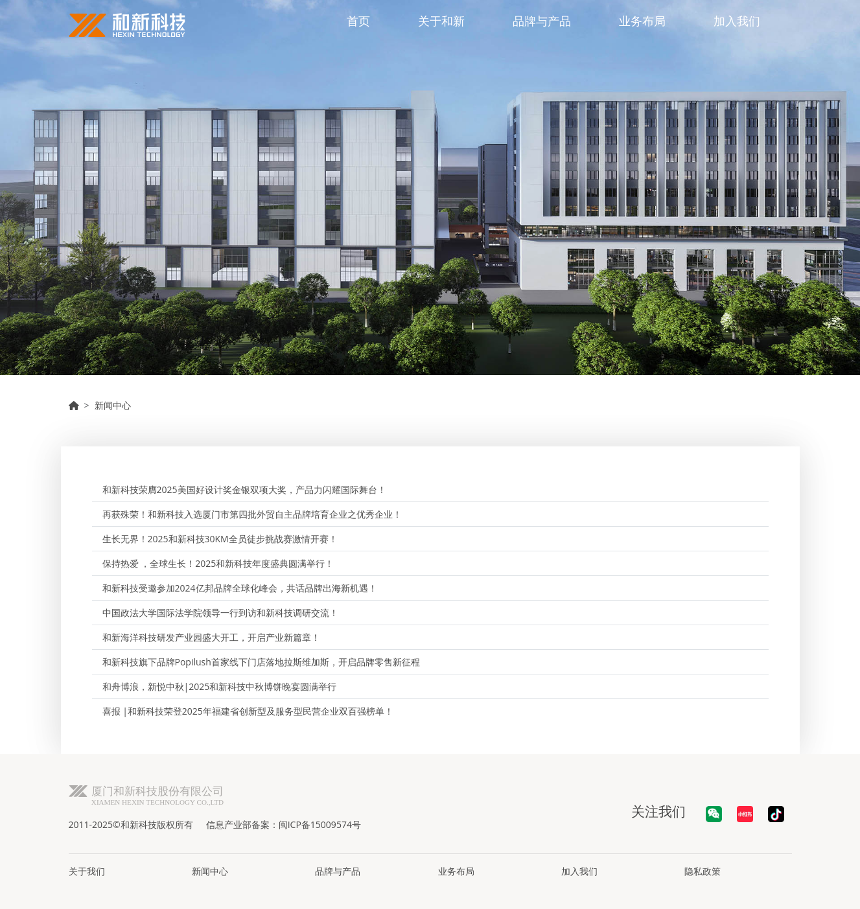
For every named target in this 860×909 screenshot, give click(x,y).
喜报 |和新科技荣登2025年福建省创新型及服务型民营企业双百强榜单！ (247, 711)
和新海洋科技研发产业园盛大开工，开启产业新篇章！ (211, 637)
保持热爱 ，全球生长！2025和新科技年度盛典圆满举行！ (218, 563)
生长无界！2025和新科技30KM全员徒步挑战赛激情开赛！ (220, 539)
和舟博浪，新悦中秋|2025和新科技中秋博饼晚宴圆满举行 (219, 686)
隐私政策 (702, 871)
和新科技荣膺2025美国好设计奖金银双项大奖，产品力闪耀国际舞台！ (244, 489)
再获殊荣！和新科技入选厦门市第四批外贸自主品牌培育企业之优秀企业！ (252, 514)
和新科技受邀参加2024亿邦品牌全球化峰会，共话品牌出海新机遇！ (239, 588)
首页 (358, 21)
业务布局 (642, 21)
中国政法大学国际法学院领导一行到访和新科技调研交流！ (220, 612)
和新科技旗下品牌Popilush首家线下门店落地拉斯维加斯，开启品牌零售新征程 (261, 662)
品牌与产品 (542, 21)
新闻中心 (113, 405)
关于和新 (441, 21)
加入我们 (737, 21)
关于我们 (87, 871)
